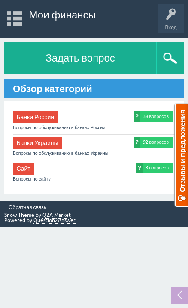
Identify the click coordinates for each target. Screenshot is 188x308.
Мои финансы (62, 15)
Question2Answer (54, 220)
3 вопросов (157, 167)
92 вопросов (156, 142)
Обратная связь (27, 207)
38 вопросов (156, 116)
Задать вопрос (80, 58)
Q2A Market (56, 215)
